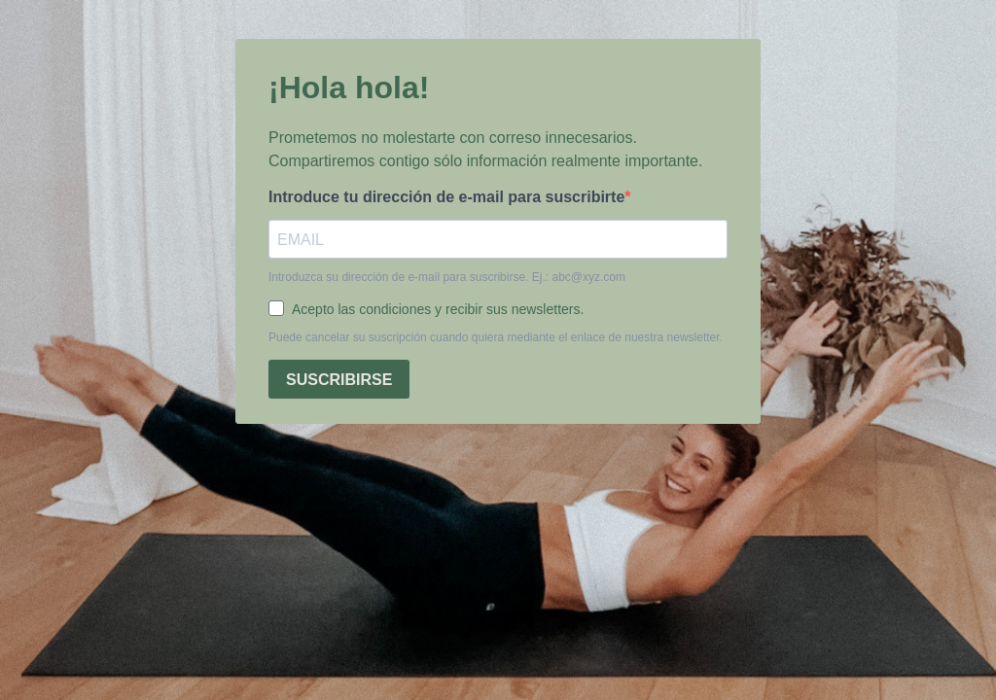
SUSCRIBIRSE (339, 379)
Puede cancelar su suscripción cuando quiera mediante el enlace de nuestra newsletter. (495, 337)
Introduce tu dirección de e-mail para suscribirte (446, 197)
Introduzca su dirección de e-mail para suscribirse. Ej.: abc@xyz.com (446, 277)
